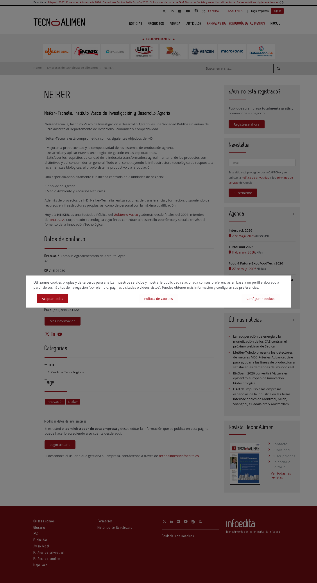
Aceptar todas (52, 298)
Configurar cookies (261, 298)
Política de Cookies (158, 298)
